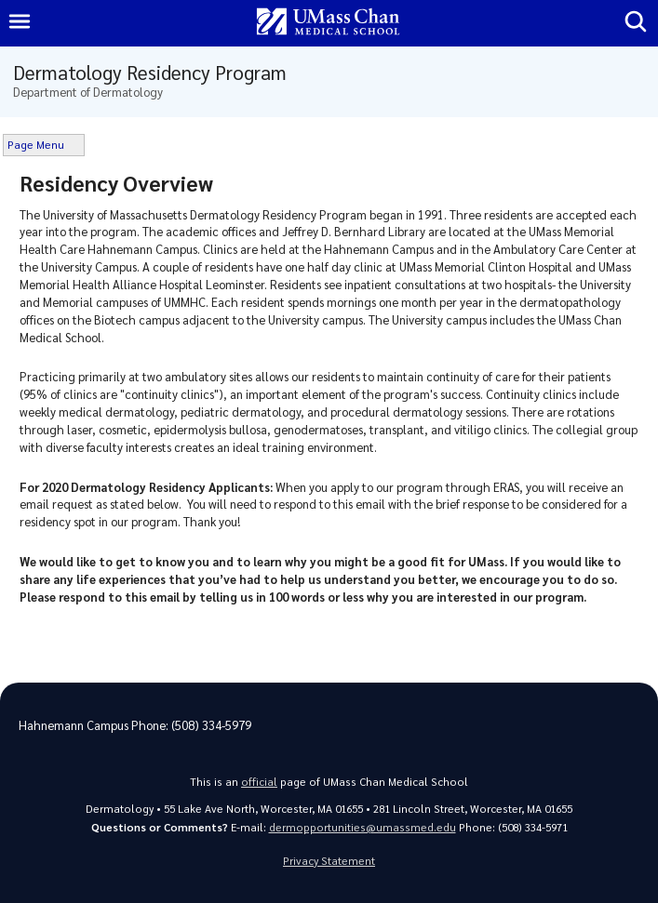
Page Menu (35, 145)
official (259, 782)
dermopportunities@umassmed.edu (362, 827)
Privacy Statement (329, 861)
